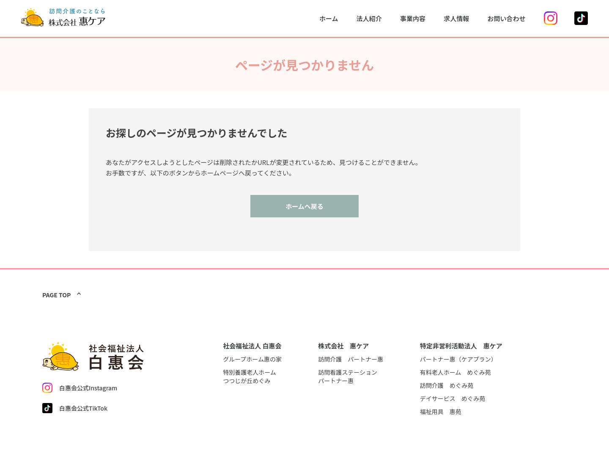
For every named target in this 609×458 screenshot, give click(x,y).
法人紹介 (369, 18)
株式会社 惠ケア (343, 345)
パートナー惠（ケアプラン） (458, 359)
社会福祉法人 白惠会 (252, 345)
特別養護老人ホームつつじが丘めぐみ (249, 376)
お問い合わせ (506, 18)
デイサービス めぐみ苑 (452, 398)
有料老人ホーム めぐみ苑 (455, 372)
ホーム (328, 18)
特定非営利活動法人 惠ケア (461, 345)
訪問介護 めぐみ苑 (446, 385)
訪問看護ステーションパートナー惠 (347, 376)
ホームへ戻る (304, 206)
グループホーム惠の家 (252, 359)
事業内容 (412, 18)
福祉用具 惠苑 (440, 411)
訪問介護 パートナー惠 (350, 359)
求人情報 (456, 18)
